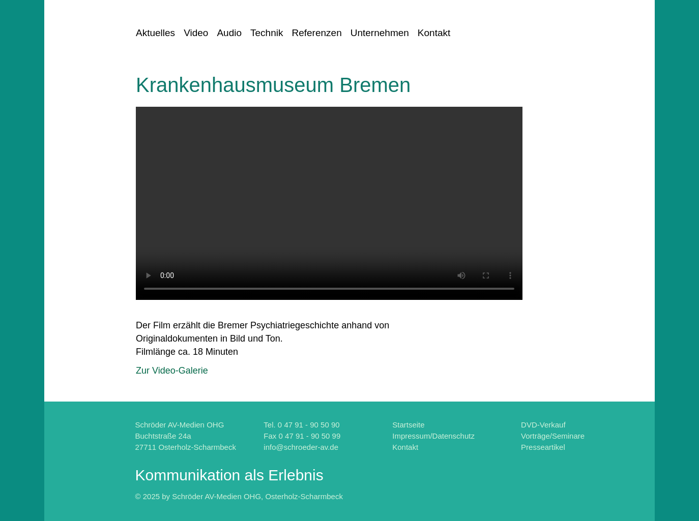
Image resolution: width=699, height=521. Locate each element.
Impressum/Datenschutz (433, 436)
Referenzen (316, 32)
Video (196, 32)
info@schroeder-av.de (301, 447)
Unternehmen (380, 32)
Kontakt (434, 32)
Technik (266, 32)
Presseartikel (543, 447)
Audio (229, 32)
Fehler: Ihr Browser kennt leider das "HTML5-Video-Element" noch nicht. (329, 203)
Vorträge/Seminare (553, 436)
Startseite (408, 424)
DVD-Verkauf (543, 424)
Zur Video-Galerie (172, 370)
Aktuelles (155, 32)
